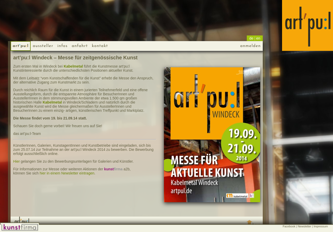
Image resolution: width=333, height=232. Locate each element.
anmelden (250, 46)
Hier (16, 161)
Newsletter (304, 226)
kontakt (100, 46)
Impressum (321, 226)
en (258, 38)
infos (62, 46)
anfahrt (80, 46)
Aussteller (43, 46)
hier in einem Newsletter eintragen (67, 173)
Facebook (289, 226)
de (251, 38)
